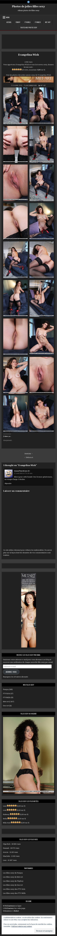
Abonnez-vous (11, 672)
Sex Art (6, 705)
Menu (8, 17)
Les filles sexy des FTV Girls (14, 889)
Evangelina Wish (28, 54)
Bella (5, 818)
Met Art (48, 22)
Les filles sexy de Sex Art (13, 885)
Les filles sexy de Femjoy (13, 873)
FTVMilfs (38, 22)
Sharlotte (6, 856)
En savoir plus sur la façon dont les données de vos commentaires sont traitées (27, 552)
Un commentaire (31, 85)
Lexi (4, 806)
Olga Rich (6, 844)
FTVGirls (28, 22)
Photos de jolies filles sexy (28, 6)
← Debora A (28, 457)
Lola (4, 810)
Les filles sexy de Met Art (13, 877)
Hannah (6, 848)
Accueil (8, 22)
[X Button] (28, 2)
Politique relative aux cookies (21, 926)
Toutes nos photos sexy (28, 27)
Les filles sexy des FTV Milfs (14, 893)
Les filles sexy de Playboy (13, 881)
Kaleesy (6, 814)
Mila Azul (6, 823)
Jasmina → (28, 453)
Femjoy (18, 22)
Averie (5, 852)
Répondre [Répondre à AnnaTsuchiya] (8, 483)
